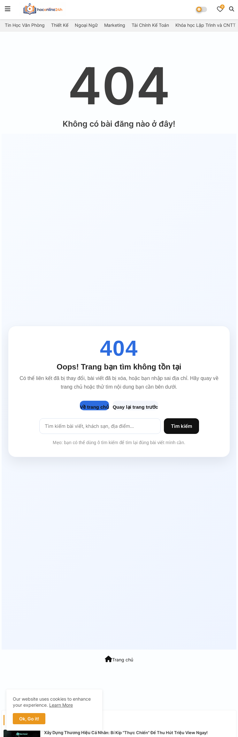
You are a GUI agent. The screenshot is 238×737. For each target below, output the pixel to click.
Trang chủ (119, 659)
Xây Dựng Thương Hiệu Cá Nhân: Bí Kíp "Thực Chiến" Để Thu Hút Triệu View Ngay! (126, 732)
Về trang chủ (94, 407)
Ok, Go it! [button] (29, 718)
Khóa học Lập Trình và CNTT (205, 25)
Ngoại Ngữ (86, 25)
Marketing (114, 25)
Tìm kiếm (181, 426)
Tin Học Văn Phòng (25, 25)
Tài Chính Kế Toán (150, 25)
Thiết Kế (59, 25)
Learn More (61, 705)
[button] (231, 9)
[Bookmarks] (220, 9)
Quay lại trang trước (135, 407)
